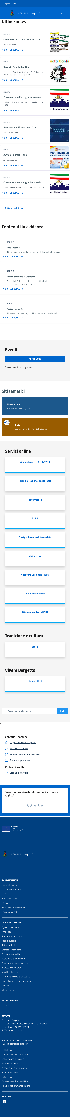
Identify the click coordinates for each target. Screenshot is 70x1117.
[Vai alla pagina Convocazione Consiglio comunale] (12, 109)
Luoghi (5, 1005)
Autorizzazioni (8, 945)
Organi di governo (10, 885)
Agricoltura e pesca (10, 927)
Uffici (4, 894)
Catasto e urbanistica (11, 949)
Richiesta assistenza (11, 1063)
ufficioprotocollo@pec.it (17, 1043)
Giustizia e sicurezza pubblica (15, 963)
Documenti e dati (9, 912)
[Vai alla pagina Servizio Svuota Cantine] (12, 79)
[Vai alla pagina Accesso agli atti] (13, 316)
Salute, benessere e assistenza (16, 976)
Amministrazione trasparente (15, 1068)
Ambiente (6, 931)
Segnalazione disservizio (13, 1059)
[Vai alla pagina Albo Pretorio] (13, 255)
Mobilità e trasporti (10, 972)
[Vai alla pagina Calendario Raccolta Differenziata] (12, 49)
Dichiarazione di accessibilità (15, 1081)
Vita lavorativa (8, 990)
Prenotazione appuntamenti (15, 1054)
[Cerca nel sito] (62, 13)
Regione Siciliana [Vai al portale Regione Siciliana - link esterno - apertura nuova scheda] (10, 3)
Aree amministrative (11, 889)
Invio (62, 711)
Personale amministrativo (13, 907)
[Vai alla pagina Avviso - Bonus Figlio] (12, 164)
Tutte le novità (14, 208)
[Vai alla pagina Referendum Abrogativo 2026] (12, 136)
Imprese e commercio (11, 967)
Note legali (7, 1076)
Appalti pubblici (9, 940)
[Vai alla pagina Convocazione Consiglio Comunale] (12, 192)
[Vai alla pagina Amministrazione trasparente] (13, 288)
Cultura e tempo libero (12, 954)
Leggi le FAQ (7, 1050)
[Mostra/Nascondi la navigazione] (3, 12)
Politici (5, 903)
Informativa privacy (11, 1072)
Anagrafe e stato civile (12, 936)
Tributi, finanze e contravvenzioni (17, 981)
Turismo (5, 985)
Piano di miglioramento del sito (16, 1085)
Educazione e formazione (13, 958)
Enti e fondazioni (9, 898)
